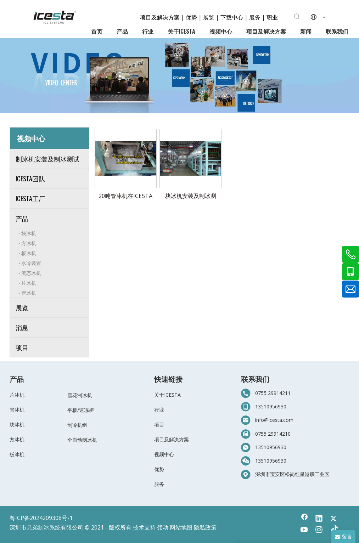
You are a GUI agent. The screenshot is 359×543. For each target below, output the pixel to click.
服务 (255, 17)
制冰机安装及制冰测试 (47, 158)
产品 (22, 218)
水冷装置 (31, 262)
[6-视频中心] (179, 75)
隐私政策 (205, 527)
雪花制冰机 (79, 395)
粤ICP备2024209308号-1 (41, 518)
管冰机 (28, 292)
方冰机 (28, 243)
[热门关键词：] (297, 17)
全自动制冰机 (82, 439)
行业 (159, 409)
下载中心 (231, 17)
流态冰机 (31, 272)
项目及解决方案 (160, 17)
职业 (272, 17)
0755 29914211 (273, 393)
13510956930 (270, 406)
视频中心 (164, 454)
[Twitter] (333, 519)
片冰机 (28, 282)
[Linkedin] (319, 519)
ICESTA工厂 (30, 198)
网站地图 (181, 527)
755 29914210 (274, 433)
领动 (162, 527)
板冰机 (28, 252)
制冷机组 (77, 425)
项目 (22, 347)
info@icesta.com (274, 420)
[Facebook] (304, 519)
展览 (208, 17)
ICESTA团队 (30, 178)
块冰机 (28, 233)
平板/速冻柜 (80, 410)
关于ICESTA (167, 394)
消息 (22, 327)
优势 (191, 17)
